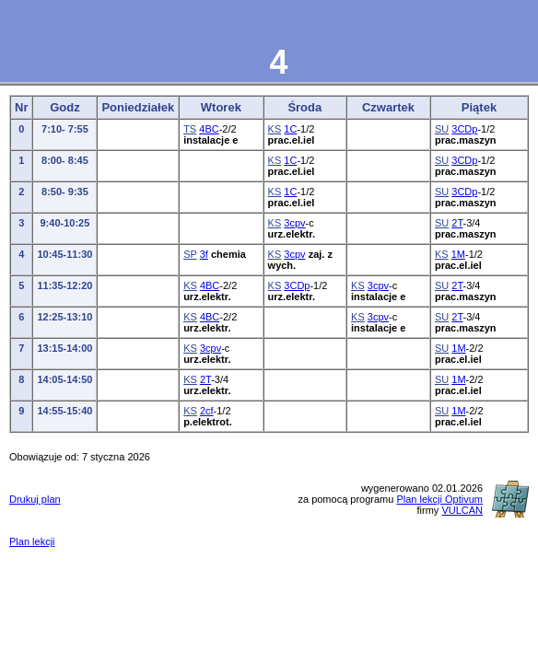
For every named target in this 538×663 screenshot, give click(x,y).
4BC (208, 128)
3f (204, 254)
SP (189, 254)
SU (442, 128)
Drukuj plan (35, 499)
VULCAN (462, 510)
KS (275, 128)
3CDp (464, 128)
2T (456, 222)
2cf (207, 410)
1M (458, 254)
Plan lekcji (32, 541)
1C (290, 128)
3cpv (294, 222)
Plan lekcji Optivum (439, 499)
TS (189, 128)
